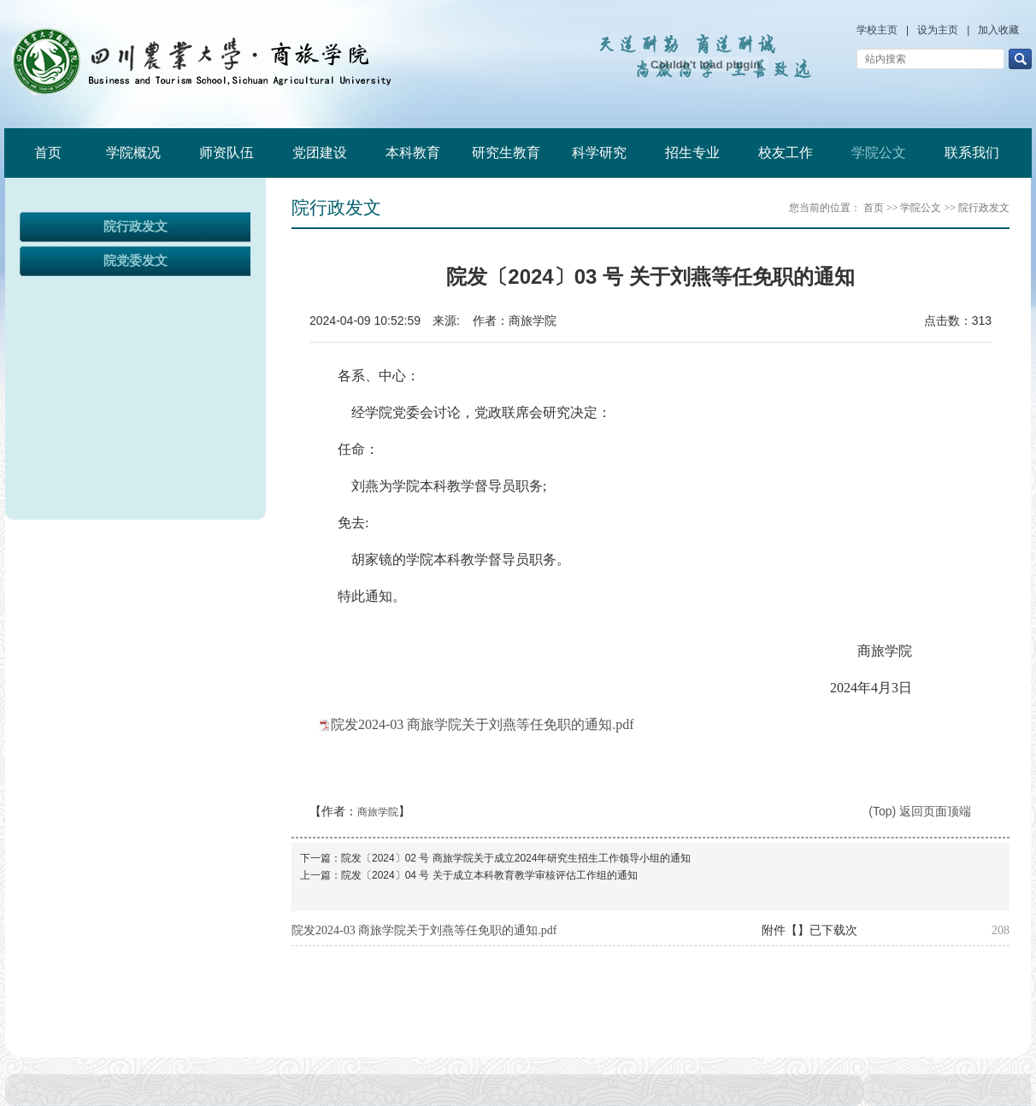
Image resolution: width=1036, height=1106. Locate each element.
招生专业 (692, 152)
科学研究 (599, 152)
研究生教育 (506, 152)
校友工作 (785, 152)
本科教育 (413, 152)
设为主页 (937, 30)
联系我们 (972, 152)
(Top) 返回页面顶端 (919, 811)
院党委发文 (135, 261)
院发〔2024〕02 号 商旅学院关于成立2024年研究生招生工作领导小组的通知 (516, 858)
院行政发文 (135, 226)
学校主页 (877, 30)
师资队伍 (226, 152)
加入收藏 (998, 30)
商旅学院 (377, 812)
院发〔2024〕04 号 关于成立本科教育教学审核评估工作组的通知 (489, 875)
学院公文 (878, 152)
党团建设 (319, 152)
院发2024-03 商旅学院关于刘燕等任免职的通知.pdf (482, 724)
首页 (48, 152)
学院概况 (133, 152)
